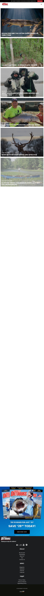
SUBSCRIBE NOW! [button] (22, 532)
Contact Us (22, 559)
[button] (17, 545)
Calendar (22, 572)
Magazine (22, 567)
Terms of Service (22, 581)
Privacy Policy (22, 580)
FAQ (22, 558)
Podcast (22, 570)
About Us (22, 556)
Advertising (22, 554)
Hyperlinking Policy (22, 583)
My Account (22, 552)
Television (22, 569)
